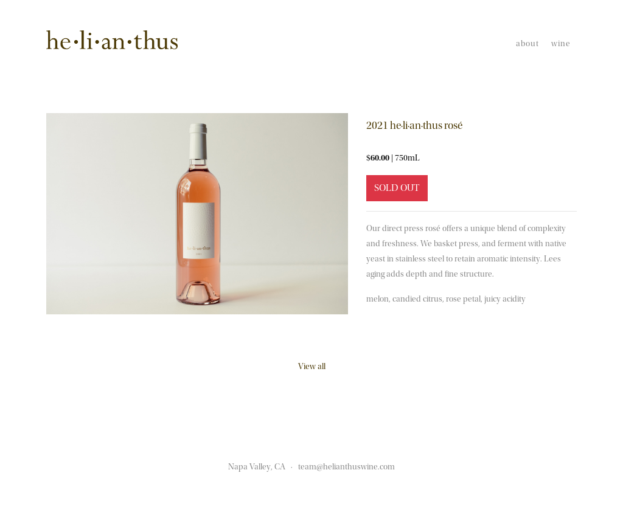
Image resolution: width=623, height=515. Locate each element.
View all (311, 367)
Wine (561, 44)
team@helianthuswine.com (346, 467)
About (527, 44)
